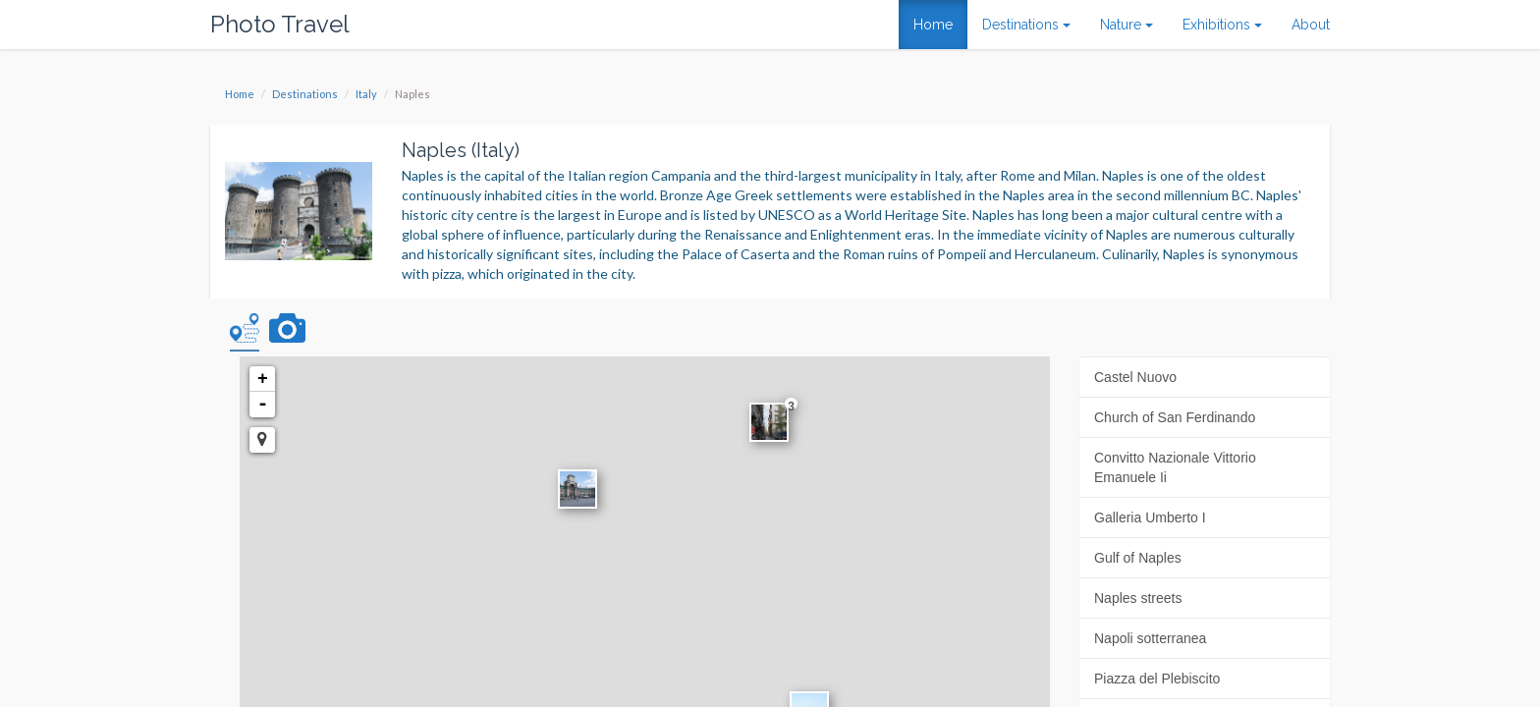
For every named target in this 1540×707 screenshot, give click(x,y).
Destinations (305, 93)
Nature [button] (1126, 24)
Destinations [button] (1026, 24)
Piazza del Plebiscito (1157, 678)
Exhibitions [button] (1222, 24)
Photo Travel (280, 24)
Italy (366, 93)
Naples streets (1138, 598)
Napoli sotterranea (1150, 638)
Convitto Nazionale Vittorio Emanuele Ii (1175, 467)
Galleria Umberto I (1150, 517)
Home (933, 24)
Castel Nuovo (1135, 377)
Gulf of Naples (1138, 558)
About (1311, 24)
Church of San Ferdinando (1174, 417)
